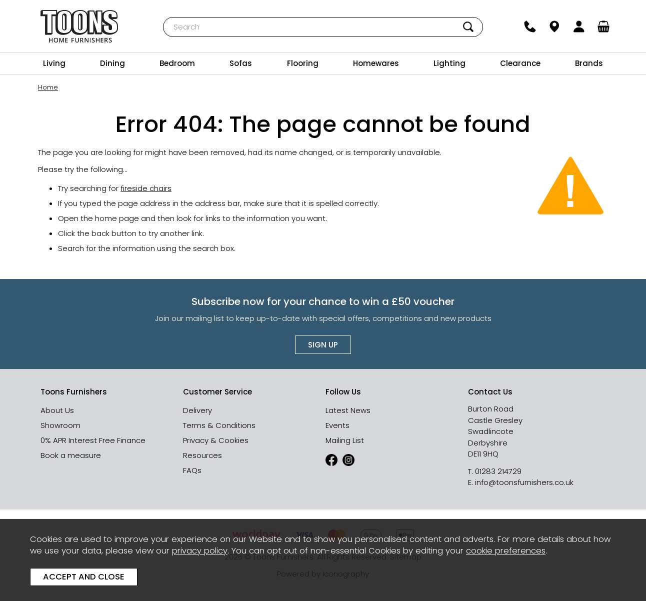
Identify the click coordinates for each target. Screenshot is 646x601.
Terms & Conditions (219, 425)
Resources (202, 455)
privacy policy (200, 550)
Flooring (302, 63)
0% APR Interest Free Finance (93, 440)
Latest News (348, 410)
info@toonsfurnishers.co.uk (524, 482)
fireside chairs (146, 188)
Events (338, 425)
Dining (112, 63)
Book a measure (70, 455)
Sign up (323, 345)
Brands (589, 63)
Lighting (450, 63)
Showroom (60, 425)
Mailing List (345, 440)
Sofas (241, 63)
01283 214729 (498, 471)
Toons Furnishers (79, 26)
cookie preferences (506, 550)
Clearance (520, 63)
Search (163, 16)
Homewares (376, 63)
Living (54, 63)
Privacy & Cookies (215, 440)
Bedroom (177, 63)
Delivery (197, 410)
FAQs (192, 470)
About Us (57, 410)
